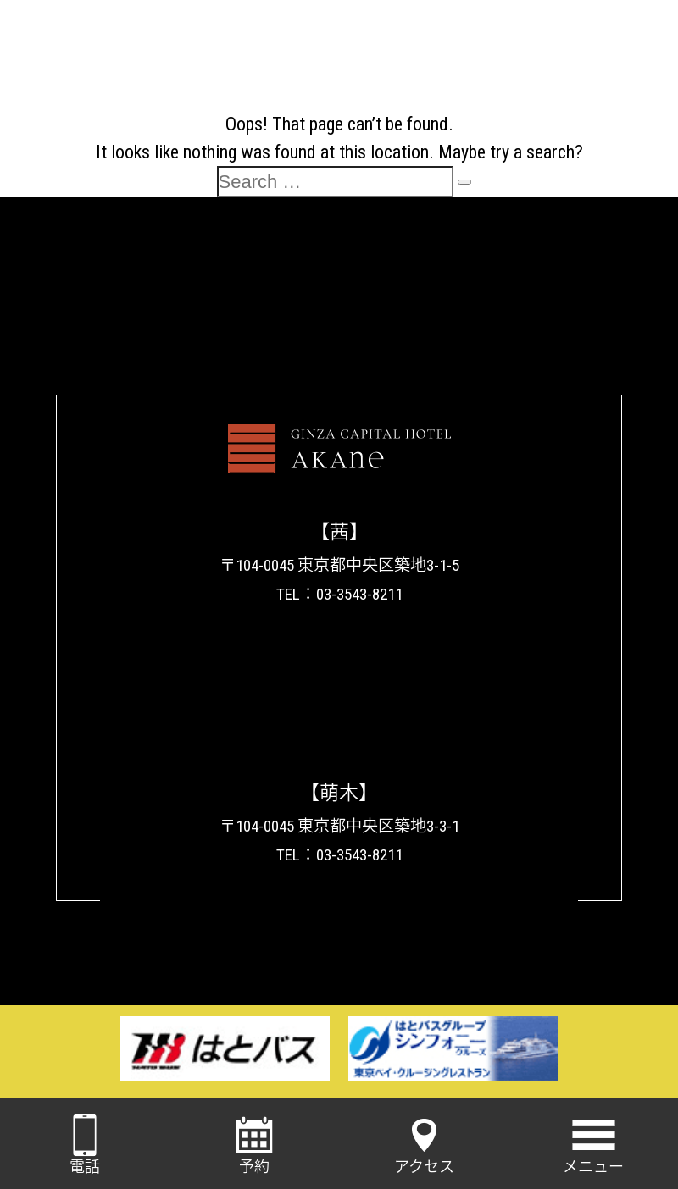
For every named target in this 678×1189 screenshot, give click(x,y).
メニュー (593, 1144)
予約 (254, 1144)
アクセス (424, 1144)
